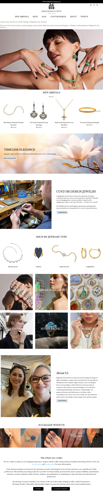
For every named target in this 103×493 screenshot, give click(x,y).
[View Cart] (97, 5)
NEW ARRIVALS (22, 17)
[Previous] (2, 59)
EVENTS (84, 17)
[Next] (101, 59)
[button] (94, 5)
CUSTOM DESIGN (58, 17)
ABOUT (73, 17)
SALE (44, 17)
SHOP (35, 17)
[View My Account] (91, 5)
